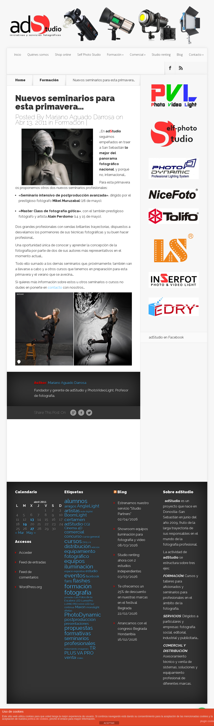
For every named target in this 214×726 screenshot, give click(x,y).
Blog (180, 55)
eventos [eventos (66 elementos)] (74, 575)
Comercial (136, 55)
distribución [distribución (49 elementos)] (77, 546)
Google (73, 413)
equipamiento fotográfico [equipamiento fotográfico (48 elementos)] (79, 553)
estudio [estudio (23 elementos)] (92, 571)
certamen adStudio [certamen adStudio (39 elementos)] (74, 522)
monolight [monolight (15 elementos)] (92, 607)
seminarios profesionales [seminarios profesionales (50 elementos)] (79, 641)
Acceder (25, 553)
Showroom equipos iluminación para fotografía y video (133, 534)
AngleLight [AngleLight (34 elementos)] (88, 506)
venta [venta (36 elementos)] (70, 657)
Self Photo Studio (89, 55)
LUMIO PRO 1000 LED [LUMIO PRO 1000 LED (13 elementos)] (77, 604)
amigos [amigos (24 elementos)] (70, 506)
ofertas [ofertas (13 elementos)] (68, 610)
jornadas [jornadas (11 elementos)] (69, 597)
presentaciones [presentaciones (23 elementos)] (76, 623)
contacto (55, 287)
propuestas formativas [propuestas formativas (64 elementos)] (78, 631)
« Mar (19, 533)
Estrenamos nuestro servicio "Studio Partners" (133, 508)
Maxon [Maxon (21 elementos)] (80, 607)
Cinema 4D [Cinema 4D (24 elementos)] (73, 528)
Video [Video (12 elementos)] (80, 658)
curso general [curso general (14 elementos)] (91, 536)
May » (31, 533)
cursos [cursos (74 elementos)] (73, 541)
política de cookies (37, 718)
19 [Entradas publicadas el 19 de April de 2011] (25, 524)
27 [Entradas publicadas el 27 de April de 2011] (32, 529)
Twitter (89, 413)
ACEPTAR (109, 723)
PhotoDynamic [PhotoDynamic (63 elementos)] (82, 615)
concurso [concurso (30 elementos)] (73, 536)
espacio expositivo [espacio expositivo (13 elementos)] (74, 571)
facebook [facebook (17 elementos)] (92, 576)
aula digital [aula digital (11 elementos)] (86, 511)
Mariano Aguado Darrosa (80, 117)
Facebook (81, 413)
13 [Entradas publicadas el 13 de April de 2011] (32, 519)
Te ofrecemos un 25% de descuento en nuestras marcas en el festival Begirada (133, 597)
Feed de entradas (32, 562)
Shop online (63, 55)
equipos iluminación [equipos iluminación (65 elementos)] (78, 564)
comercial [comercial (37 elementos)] (74, 532)
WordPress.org (30, 587)
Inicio (17, 55)
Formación (114, 55)
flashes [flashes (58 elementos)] (81, 581)
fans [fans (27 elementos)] (68, 581)
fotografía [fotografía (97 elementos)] (77, 592)
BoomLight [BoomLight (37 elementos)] (75, 515)
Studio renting (161, 55)
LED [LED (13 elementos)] (78, 600)
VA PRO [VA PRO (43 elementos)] (85, 653)
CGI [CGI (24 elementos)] (87, 524)
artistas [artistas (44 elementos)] (72, 510)
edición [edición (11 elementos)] (95, 547)
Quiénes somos (38, 55)
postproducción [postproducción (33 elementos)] (80, 619)
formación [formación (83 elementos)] (78, 586)
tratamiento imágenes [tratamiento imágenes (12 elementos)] (76, 648)
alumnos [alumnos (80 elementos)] (75, 501)
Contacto (195, 55)
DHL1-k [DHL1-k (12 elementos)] (87, 542)
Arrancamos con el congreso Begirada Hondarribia (132, 628)
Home (20, 80)
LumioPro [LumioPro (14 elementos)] (87, 600)
